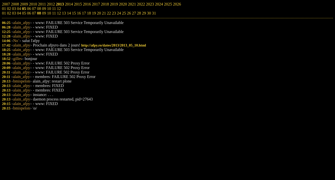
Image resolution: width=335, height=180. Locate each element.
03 (14, 13)
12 (59, 13)
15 (74, 13)
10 (49, 13)
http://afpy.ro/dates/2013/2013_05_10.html (113, 45)
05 (24, 13)
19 (94, 13)
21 (104, 13)
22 (109, 13)
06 (29, 13)
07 (34, 13)
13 (64, 13)
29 (144, 13)
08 (39, 13)
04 (19, 13)
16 (79, 13)
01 (4, 13)
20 (99, 13)
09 (44, 13)
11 (54, 13)
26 (129, 13)
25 (124, 13)
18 (89, 13)
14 (69, 13)
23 (114, 13)
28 (139, 13)
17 (84, 13)
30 (149, 13)
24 (119, 13)
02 (9, 13)
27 (134, 13)
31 (154, 13)
